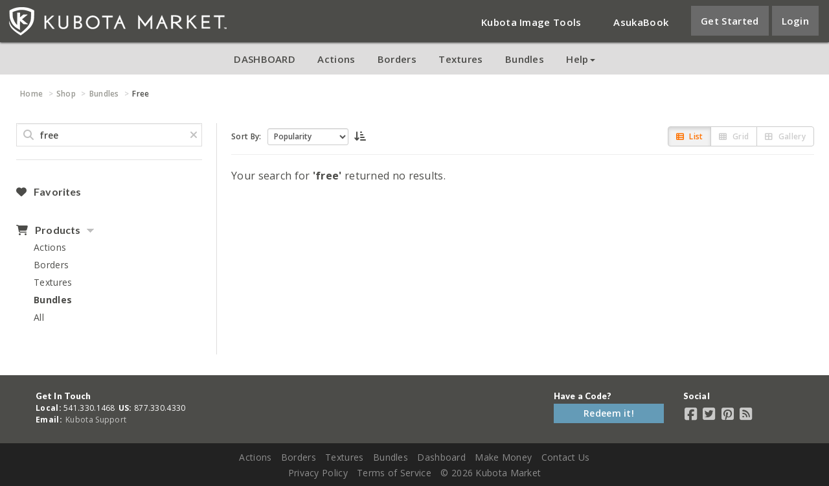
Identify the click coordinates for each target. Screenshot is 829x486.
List (689, 136)
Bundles (524, 58)
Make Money (503, 457)
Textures (460, 58)
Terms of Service (394, 473)
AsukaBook (640, 22)
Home (31, 93)
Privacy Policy (318, 473)
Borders (397, 58)
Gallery (785, 136)
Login (796, 20)
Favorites (48, 192)
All (39, 317)
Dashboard (441, 457)
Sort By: (246, 136)
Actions (336, 58)
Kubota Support (95, 419)
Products (48, 230)
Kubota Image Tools (531, 22)
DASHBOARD (264, 58)
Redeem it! (609, 413)
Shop (66, 93)
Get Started (729, 20)
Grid (734, 136)
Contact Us (565, 457)
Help (580, 58)
